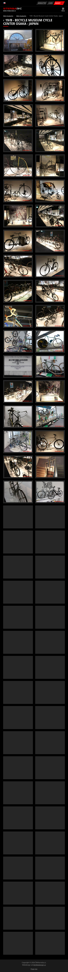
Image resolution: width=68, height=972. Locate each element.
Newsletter (42, 3)
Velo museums (8, 16)
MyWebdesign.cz (39, 965)
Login (50, 3)
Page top (34, 969)
